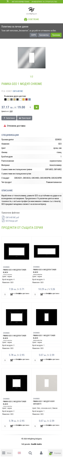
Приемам (56, 35)
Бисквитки (44, 35)
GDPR (33, 35)
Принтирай (25, 118)
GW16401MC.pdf (10, 217)
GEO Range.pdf (9, 221)
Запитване (9, 118)
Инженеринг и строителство (44, 2)
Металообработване (20, 2)
